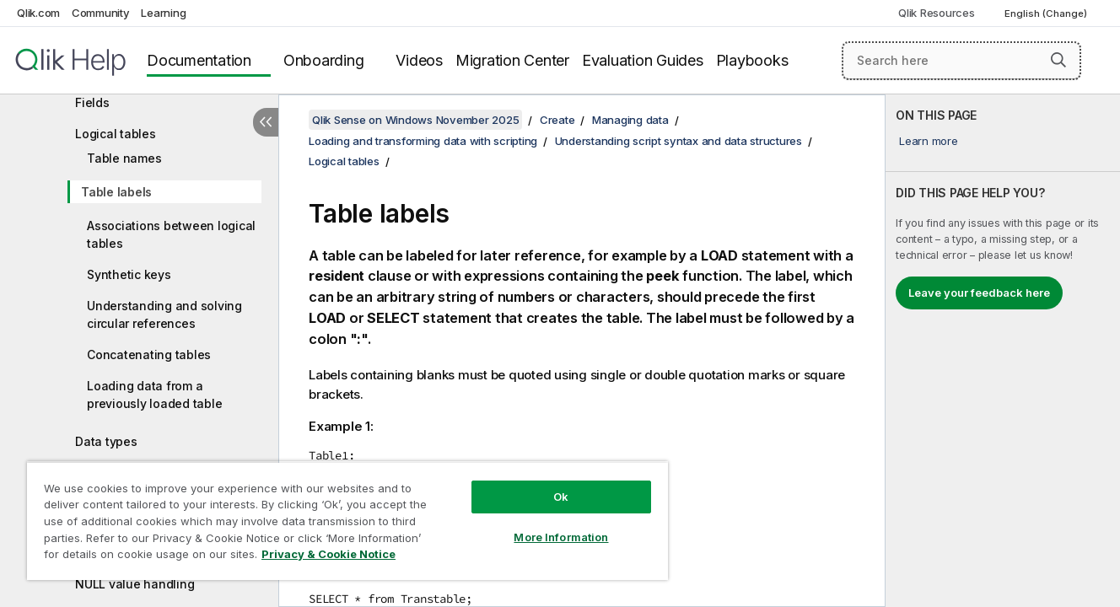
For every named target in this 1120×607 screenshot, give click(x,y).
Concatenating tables (149, 354)
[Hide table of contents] (265, 122)
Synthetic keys (129, 274)
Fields (92, 102)
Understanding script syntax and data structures (678, 141)
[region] (347, 520)
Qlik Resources (936, 12)
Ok (560, 496)
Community (101, 12)
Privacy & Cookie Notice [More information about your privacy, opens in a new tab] (328, 554)
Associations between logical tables (171, 234)
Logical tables (115, 133)
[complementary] (1003, 350)
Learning (163, 12)
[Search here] (961, 60)
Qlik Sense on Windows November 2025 (415, 119)
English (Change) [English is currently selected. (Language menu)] (1047, 13)
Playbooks (752, 60)
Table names (124, 158)
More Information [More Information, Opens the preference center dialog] (561, 537)
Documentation (199, 60)
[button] (1058, 59)
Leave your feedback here (979, 292)
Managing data (630, 119)
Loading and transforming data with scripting (423, 141)
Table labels (116, 192)
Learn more (928, 141)
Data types (106, 441)
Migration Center (512, 60)
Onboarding (323, 60)
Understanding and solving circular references (164, 314)
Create (557, 119)
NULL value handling (134, 584)
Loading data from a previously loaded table (154, 395)
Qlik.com (38, 12)
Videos (419, 60)
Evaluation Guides (642, 60)
